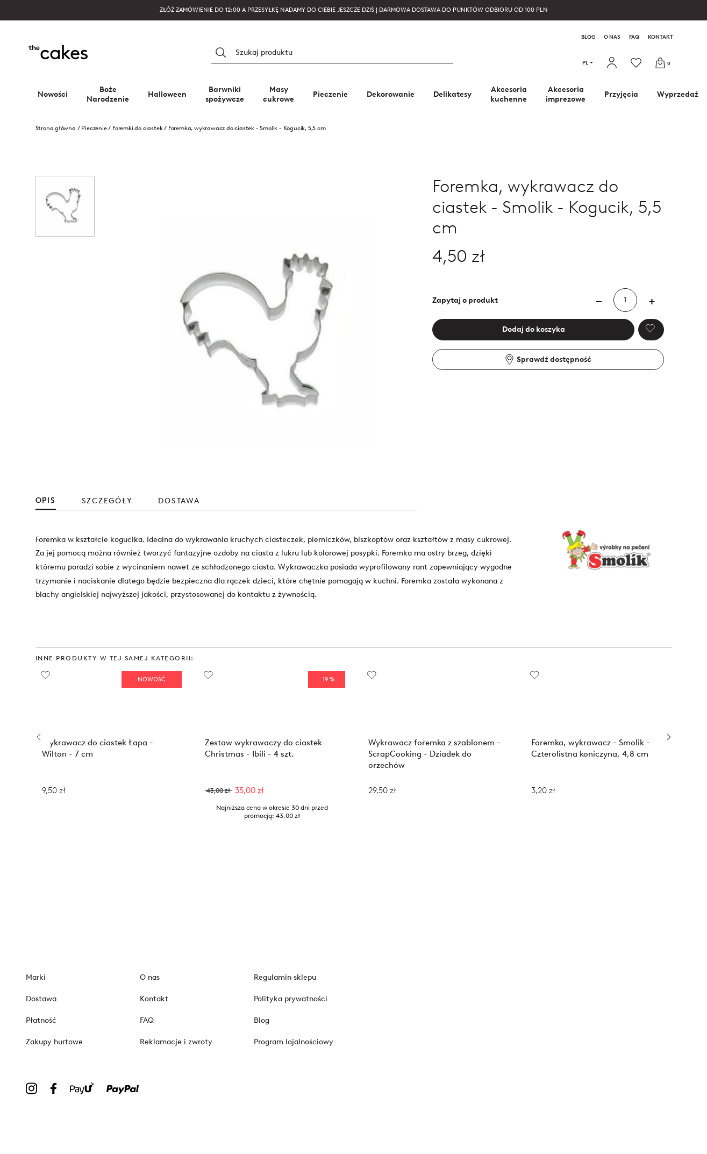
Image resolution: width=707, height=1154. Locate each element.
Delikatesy (452, 94)
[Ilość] (625, 300)
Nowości (53, 94)
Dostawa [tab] (178, 501)
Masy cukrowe (278, 94)
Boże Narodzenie (108, 94)
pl (588, 62)
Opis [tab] (45, 500)
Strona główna (55, 128)
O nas (612, 37)
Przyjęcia (621, 94)
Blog (588, 37)
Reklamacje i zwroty (176, 1042)
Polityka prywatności (290, 999)
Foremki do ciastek (137, 128)
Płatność (41, 1020)
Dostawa (41, 999)
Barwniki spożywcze (224, 94)
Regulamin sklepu (285, 977)
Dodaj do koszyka (533, 329)
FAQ (634, 37)
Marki (36, 977)
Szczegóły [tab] (107, 501)
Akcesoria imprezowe (565, 94)
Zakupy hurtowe (54, 1042)
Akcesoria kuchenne (508, 94)
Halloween (167, 94)
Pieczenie (330, 94)
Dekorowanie (391, 94)
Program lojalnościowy (293, 1042)
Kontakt (660, 37)
